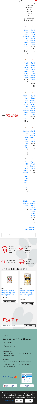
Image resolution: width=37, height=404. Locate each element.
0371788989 (7, 343)
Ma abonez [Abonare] (29, 326)
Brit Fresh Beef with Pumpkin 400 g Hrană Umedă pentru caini (8, 293)
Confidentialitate (8, 364)
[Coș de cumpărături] (35, 1)
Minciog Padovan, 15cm (26, 203)
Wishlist (11, 356)
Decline (19, 401)
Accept (29, 401)
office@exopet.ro (9, 346)
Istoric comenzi (8, 353)
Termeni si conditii (9, 367)
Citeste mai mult (9, 400)
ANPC (27, 364)
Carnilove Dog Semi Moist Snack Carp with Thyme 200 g (26, 139)
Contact (5, 356)
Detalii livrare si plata (10, 362)
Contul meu (23, 353)
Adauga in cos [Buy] (9, 301)
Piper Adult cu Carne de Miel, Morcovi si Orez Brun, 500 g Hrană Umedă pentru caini (25, 174)
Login (29, 353)
